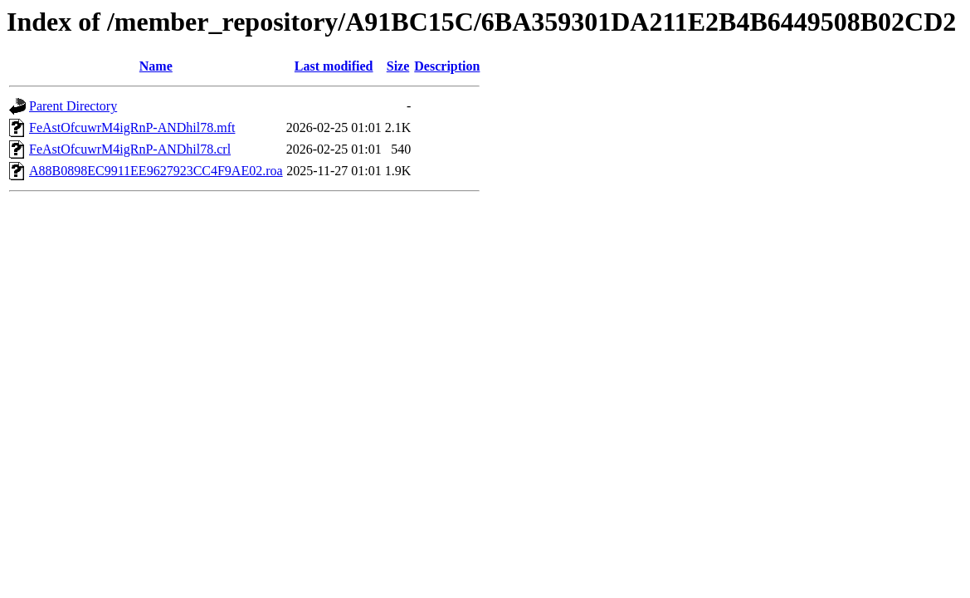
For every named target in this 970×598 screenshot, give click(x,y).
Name (156, 66)
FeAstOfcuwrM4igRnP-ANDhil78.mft (132, 127)
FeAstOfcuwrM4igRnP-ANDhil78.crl (130, 149)
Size (398, 66)
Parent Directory (73, 106)
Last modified (334, 66)
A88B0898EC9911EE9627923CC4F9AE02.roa (156, 171)
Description (447, 66)
